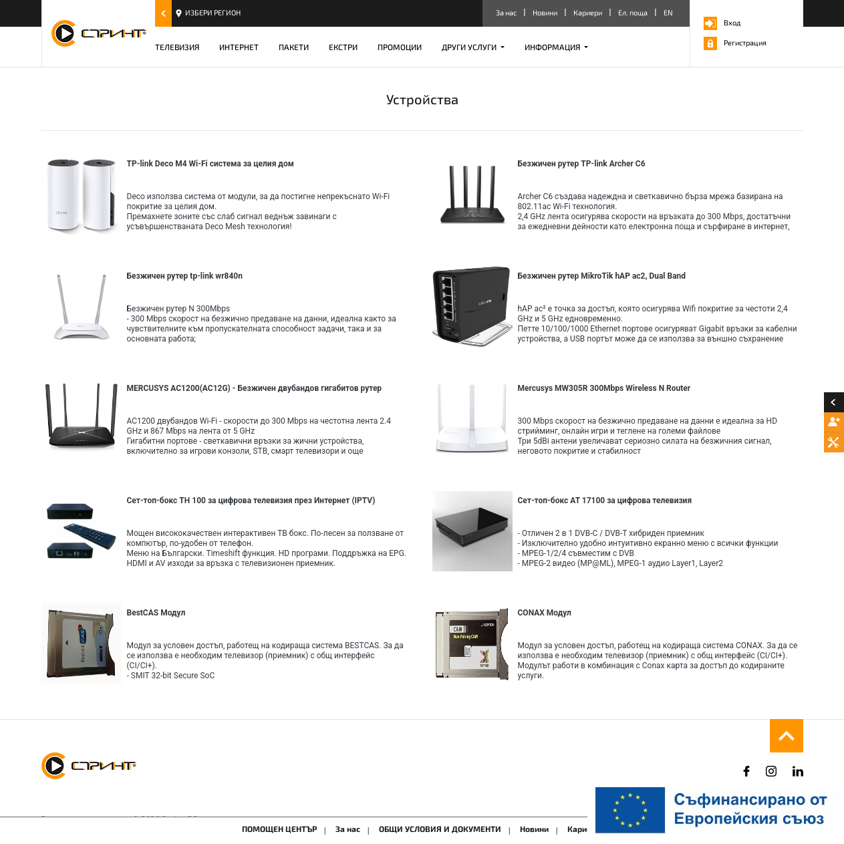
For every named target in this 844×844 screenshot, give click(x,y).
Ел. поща (633, 12)
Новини (545, 12)
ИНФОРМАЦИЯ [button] (553, 46)
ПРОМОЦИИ (400, 46)
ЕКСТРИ (343, 46)
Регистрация (735, 42)
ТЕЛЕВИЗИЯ (177, 46)
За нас (506, 12)
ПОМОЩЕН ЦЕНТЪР (279, 828)
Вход (722, 22)
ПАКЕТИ (294, 46)
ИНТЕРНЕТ (239, 46)
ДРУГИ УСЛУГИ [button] (470, 46)
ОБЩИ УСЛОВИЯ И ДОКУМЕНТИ (440, 828)
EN (668, 12)
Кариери (587, 12)
